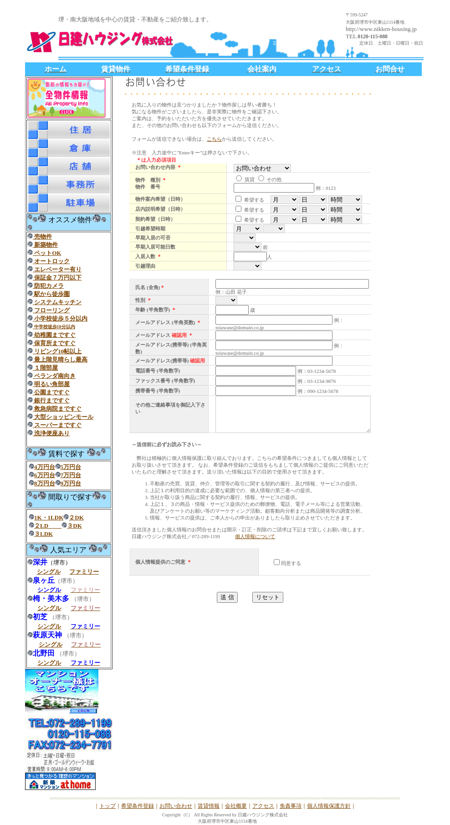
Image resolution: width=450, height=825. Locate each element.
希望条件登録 (137, 806)
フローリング (51, 310)
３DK (74, 525)
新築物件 (46, 244)
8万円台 (44, 483)
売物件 (42, 236)
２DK (76, 517)
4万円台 (44, 466)
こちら (214, 139)
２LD (47, 525)
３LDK (43, 533)
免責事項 (291, 806)
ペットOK (47, 253)
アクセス (263, 806)
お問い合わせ (175, 806)
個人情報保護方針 (329, 806)
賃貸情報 (209, 806)
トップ (107, 806)
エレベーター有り (58, 269)
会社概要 (236, 806)
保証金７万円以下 (57, 277)
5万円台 (71, 466)
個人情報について (255, 555)
